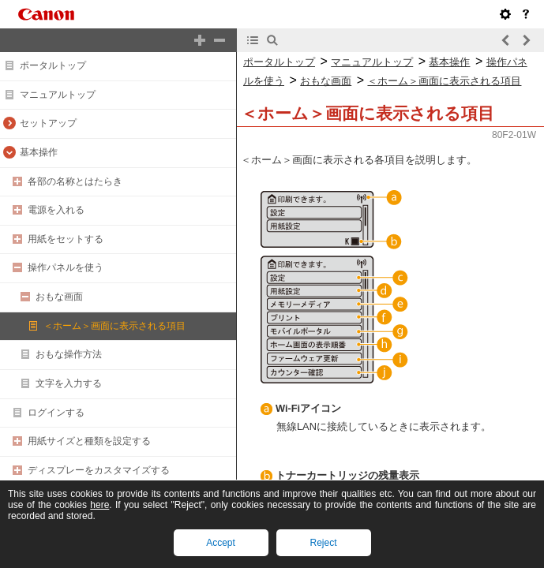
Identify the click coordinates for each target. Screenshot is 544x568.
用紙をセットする (65, 239)
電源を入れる (56, 209)
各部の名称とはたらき (75, 181)
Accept (220, 542)
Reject (323, 542)
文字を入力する (69, 383)
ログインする (56, 412)
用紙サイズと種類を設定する (89, 441)
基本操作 (39, 152)
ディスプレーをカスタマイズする (99, 470)
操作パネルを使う (65, 267)
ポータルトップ (53, 65)
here (99, 504)
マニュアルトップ (58, 94)
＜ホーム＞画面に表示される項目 (114, 325)
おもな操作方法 (69, 354)
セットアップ (48, 123)
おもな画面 (59, 296)
